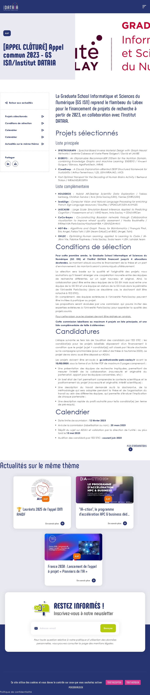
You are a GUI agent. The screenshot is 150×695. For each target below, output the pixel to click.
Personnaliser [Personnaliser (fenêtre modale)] (76, 687)
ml (15, 164)
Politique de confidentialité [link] (16, 691)
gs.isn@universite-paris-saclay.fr (117, 359)
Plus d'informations (137, 445)
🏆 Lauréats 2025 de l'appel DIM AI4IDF (40, 512)
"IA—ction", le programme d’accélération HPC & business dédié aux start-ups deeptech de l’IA (104, 511)
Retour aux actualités (21, 102)
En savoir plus (52, 523)
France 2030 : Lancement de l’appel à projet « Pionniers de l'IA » (72, 569)
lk (8, 164)
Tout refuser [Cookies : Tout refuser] (132, 682)
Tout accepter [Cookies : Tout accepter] (114, 682)
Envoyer (108, 628)
